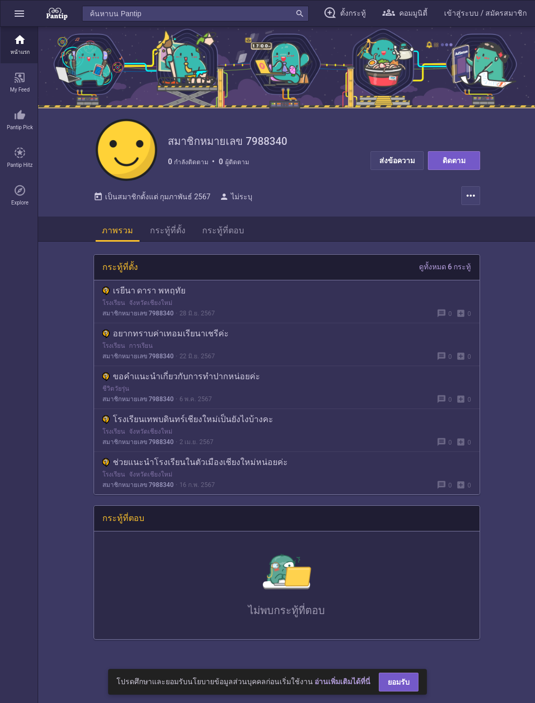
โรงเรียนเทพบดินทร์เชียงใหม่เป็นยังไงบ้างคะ (187, 420)
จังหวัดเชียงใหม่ (150, 303)
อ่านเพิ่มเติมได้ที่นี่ (342, 681)
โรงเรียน (113, 303)
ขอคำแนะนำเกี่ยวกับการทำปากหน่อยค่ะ (181, 377)
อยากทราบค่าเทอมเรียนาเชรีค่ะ (165, 334)
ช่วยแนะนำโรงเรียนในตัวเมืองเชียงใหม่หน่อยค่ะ (195, 463)
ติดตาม (454, 160)
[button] (19, 13)
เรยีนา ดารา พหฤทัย (144, 291)
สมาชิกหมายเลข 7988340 (138, 314)
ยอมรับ (399, 682)
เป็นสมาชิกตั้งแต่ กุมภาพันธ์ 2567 (152, 197)
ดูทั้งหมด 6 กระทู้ (445, 267)
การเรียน (141, 346)
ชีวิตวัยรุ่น (115, 389)
